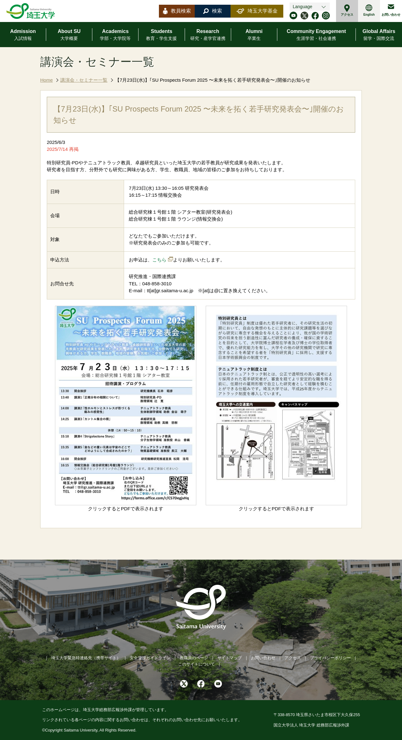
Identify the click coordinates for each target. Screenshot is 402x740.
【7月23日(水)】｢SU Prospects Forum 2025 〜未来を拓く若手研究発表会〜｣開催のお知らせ (212, 80)
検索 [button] (212, 11)
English (369, 10)
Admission (23, 35)
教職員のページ (194, 657)
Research (207, 35)
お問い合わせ (391, 10)
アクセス (347, 10)
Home (46, 80)
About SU (69, 35)
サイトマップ (229, 657)
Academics (115, 35)
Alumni (254, 35)
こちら (159, 259)
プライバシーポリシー (330, 657)
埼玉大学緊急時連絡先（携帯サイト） (86, 657)
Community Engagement (316, 35)
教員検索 (177, 11)
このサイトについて (196, 664)
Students (161, 35)
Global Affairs (378, 35)
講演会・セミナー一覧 (83, 80)
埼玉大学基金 (257, 11)
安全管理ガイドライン (150, 657)
